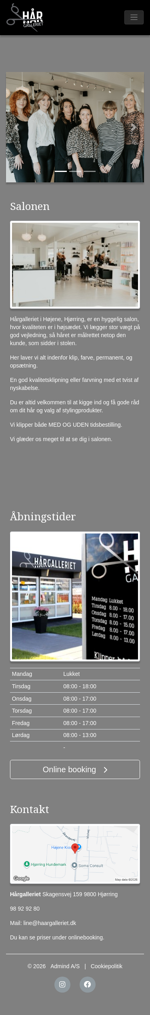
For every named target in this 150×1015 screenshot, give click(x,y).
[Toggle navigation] (134, 17)
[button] (16, 127)
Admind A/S (65, 966)
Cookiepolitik (106, 966)
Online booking (75, 769)
